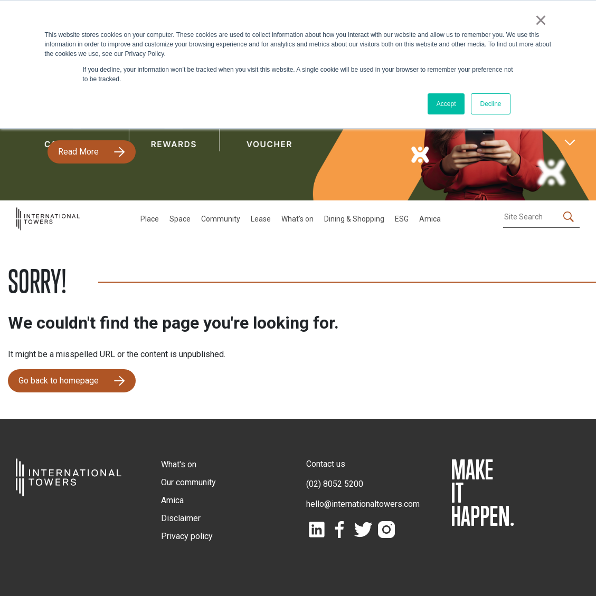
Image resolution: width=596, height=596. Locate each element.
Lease (261, 219)
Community (220, 219)
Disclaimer (181, 518)
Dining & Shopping (354, 219)
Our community (188, 482)
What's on (297, 219)
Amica (430, 219)
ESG (402, 219)
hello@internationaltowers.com (363, 504)
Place (149, 219)
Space (180, 219)
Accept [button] (446, 104)
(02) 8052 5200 (334, 484)
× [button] (541, 20)
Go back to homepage (58, 381)
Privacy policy (187, 536)
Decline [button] (490, 104)
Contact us (325, 464)
